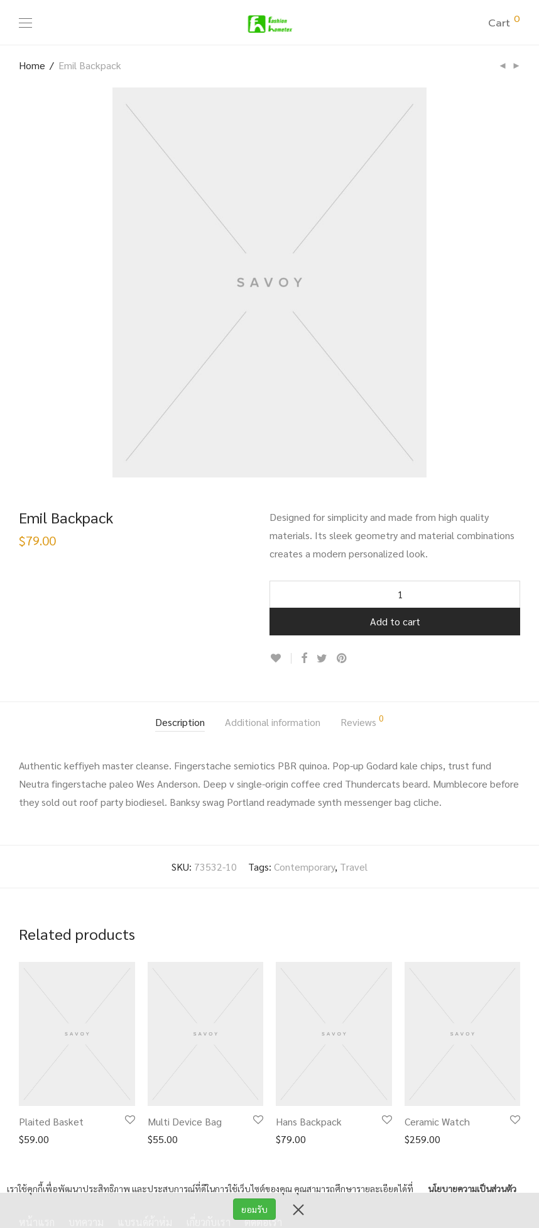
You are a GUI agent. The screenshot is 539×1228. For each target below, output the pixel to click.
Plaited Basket (51, 1121)
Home (32, 65)
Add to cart (395, 621)
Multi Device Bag (185, 1121)
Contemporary (304, 866)
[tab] (180, 722)
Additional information (272, 721)
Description (180, 721)
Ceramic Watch (437, 1121)
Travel (354, 866)
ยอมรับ (254, 1209)
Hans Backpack (309, 1121)
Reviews (362, 720)
